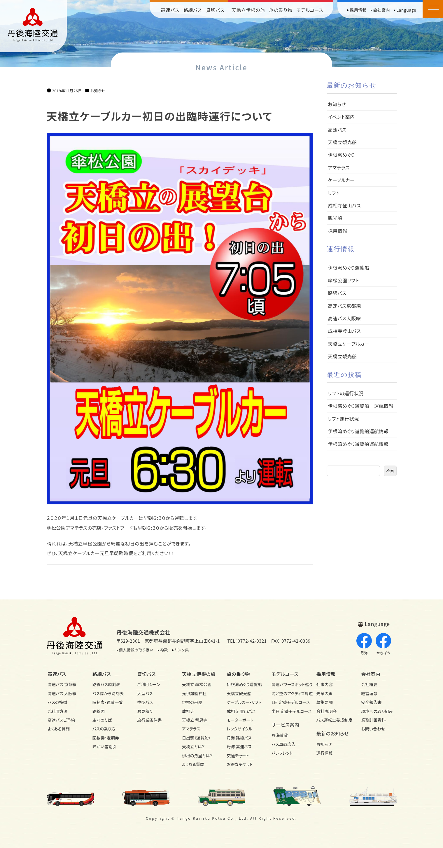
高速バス (170, 10)
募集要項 (324, 702)
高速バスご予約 (61, 720)
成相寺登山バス (344, 205)
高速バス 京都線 (62, 684)
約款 (164, 650)
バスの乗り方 (103, 729)
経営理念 (369, 693)
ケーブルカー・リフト (244, 702)
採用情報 (358, 10)
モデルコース (309, 10)
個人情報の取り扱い (136, 650)
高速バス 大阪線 (62, 693)
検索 (390, 470)
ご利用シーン (148, 684)
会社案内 (381, 10)
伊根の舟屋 (192, 702)
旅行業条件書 (149, 720)
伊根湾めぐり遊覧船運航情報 (358, 431)
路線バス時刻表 (106, 684)
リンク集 (182, 650)
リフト (334, 192)
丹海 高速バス (239, 746)
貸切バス (215, 10)
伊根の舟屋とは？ (197, 755)
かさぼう (383, 644)
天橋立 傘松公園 (196, 684)
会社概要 (369, 684)
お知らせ (97, 90)
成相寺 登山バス (241, 711)
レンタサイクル (240, 729)
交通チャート (238, 755)
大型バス (145, 693)
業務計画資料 (373, 720)
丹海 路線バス (239, 738)
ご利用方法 (57, 711)
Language (406, 10)
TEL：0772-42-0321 (247, 641)
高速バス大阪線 (344, 318)
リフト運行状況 (343, 418)
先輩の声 (324, 693)
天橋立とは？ (193, 746)
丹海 (364, 644)
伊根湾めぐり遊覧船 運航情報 (360, 405)
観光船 (335, 217)
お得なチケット (240, 764)
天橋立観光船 (342, 142)
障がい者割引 (104, 746)
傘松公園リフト (343, 280)
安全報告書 (371, 702)
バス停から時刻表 (108, 693)
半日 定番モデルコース (289, 711)
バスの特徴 (57, 702)
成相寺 (188, 711)
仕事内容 (324, 684)
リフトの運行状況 (346, 393)
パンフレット (282, 753)
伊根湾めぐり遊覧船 (349, 267)
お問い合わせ (373, 729)
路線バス (192, 10)
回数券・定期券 (105, 738)
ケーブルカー (341, 179)
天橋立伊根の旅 (248, 10)
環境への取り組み (377, 711)
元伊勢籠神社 (194, 693)
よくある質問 (59, 729)
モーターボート (240, 720)
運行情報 (324, 753)
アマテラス (339, 167)
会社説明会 (326, 711)
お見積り (145, 711)
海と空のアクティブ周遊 (289, 693)
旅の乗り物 (280, 10)
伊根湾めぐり (341, 154)
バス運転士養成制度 (333, 720)
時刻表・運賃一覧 (107, 702)
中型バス (145, 702)
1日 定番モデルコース (289, 702)
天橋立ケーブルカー (348, 343)
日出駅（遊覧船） (196, 738)
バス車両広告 (283, 744)
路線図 (98, 711)
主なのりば (102, 720)
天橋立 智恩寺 (194, 720)
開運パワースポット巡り (289, 684)
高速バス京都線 (344, 305)
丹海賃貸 (280, 735)
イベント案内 (341, 116)
